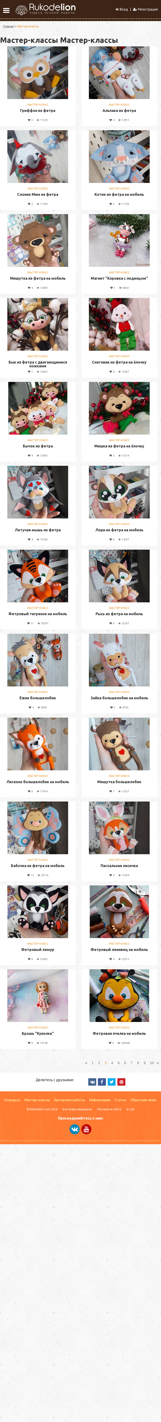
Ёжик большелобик (37, 698)
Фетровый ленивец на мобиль (119, 949)
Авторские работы (69, 1100)
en (128, 1109)
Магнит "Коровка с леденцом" (119, 278)
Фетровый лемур (37, 949)
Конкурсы (12, 1100)
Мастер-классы (37, 1100)
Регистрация (145, 9)
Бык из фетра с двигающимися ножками (38, 364)
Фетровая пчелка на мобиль (119, 1033)
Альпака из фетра (119, 110)
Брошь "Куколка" (38, 1033)
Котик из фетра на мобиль (119, 194)
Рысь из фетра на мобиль (119, 614)
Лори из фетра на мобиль (119, 530)
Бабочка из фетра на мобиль (38, 865)
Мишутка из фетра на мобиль (38, 278)
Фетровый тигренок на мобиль (37, 614)
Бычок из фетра (38, 446)
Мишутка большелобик (119, 782)
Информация (99, 1100)
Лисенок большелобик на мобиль (37, 782)
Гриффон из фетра (37, 110)
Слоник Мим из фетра (37, 194)
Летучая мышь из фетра (38, 530)
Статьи (120, 1100)
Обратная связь (143, 1100)
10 (152, 1063)
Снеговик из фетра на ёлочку (119, 362)
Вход (122, 9)
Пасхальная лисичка (119, 865)
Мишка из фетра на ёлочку (119, 446)
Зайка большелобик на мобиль (119, 698)
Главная (8, 26)
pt (133, 1109)
